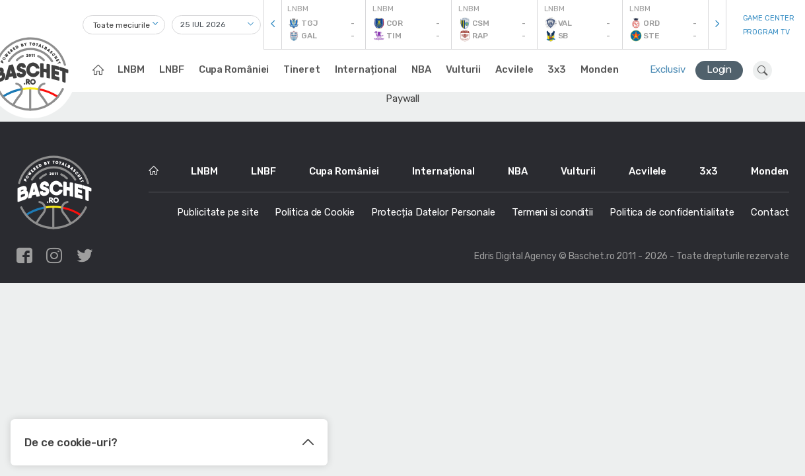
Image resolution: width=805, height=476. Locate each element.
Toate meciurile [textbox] (122, 25)
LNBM (131, 69)
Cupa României (234, 69)
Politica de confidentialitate (672, 212)
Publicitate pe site (217, 212)
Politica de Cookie (314, 212)
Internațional (366, 69)
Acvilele (514, 69)
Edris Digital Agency (515, 256)
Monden (599, 69)
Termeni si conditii (552, 212)
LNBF (171, 69)
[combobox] (124, 24)
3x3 (556, 69)
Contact (769, 212)
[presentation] (272, 25)
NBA (421, 69)
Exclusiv (667, 69)
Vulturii (463, 69)
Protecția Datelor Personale (433, 212)
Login (719, 69)
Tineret (301, 69)
